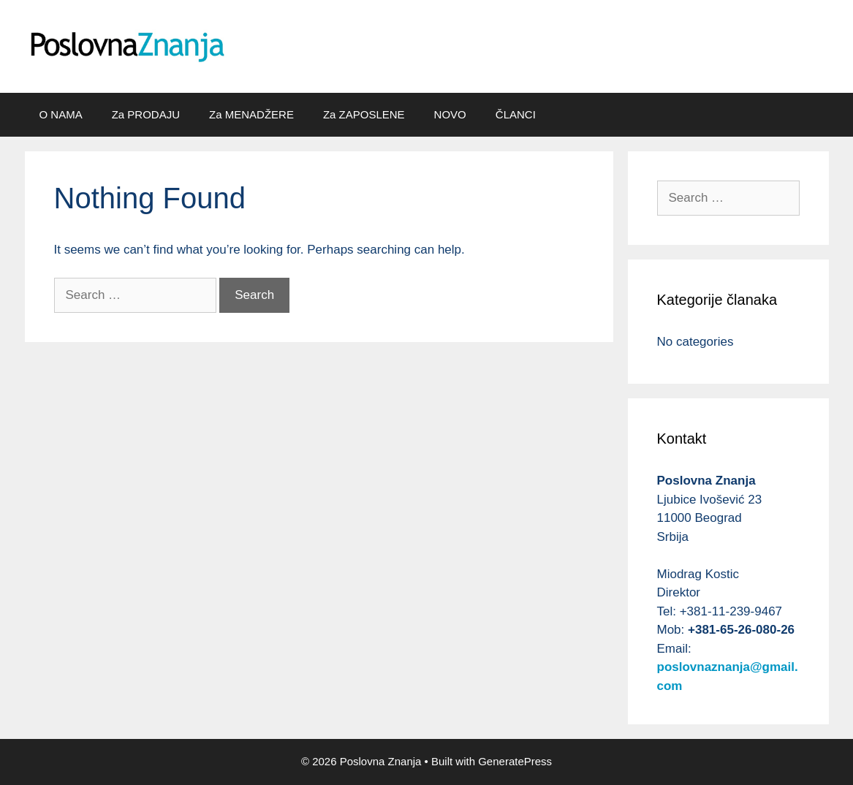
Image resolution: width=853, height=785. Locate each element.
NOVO (450, 114)
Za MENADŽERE (251, 114)
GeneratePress (515, 761)
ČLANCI (516, 114)
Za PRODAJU (146, 114)
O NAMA (61, 114)
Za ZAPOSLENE (364, 114)
